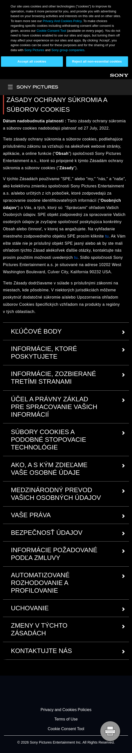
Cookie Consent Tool (51, 31)
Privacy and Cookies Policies (66, 710)
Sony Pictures (34, 50)
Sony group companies (67, 50)
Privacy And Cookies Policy (62, 21)
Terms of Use (66, 719)
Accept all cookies (32, 61)
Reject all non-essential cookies (97, 61)
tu (106, 236)
